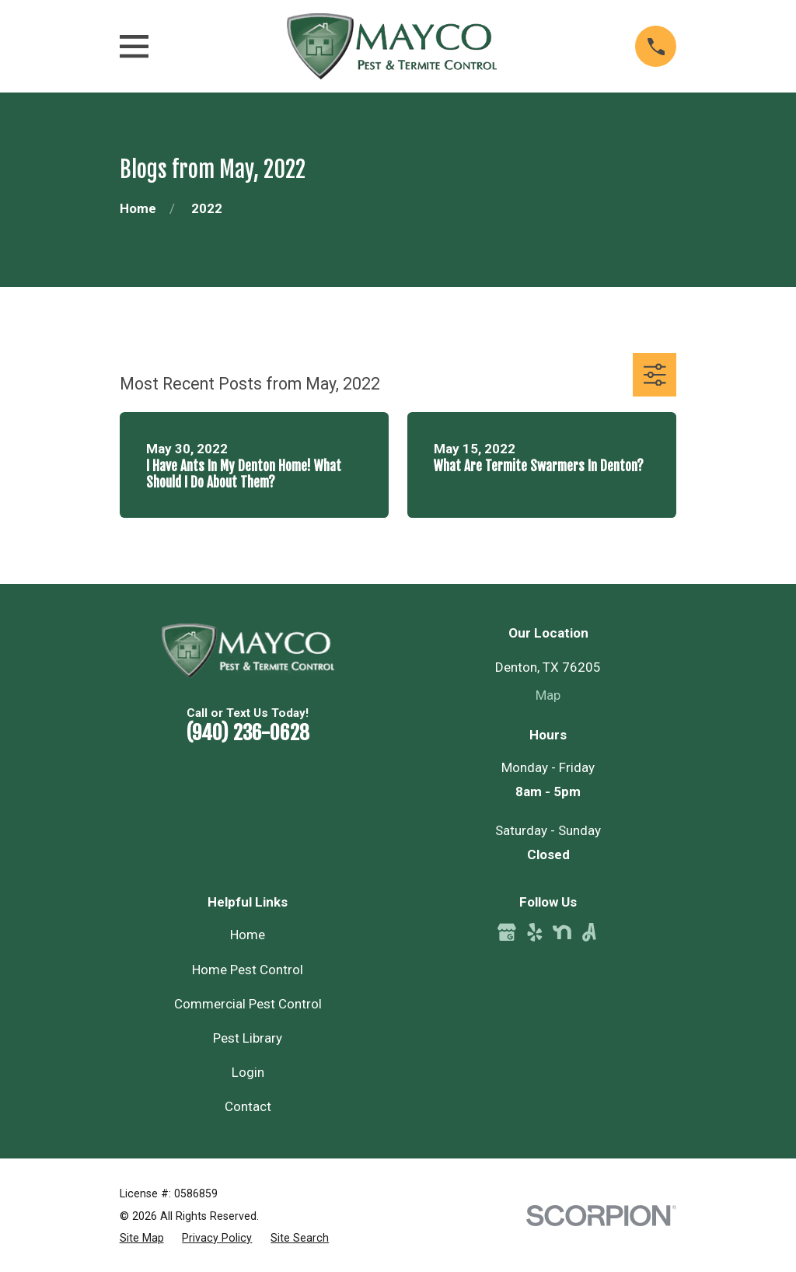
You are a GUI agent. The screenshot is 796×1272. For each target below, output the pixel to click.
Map (548, 695)
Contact (248, 1106)
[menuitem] (142, 1238)
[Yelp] (534, 932)
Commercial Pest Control (248, 1004)
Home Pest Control (247, 969)
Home (247, 934)
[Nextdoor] (562, 932)
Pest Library (247, 1038)
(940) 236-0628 (247, 732)
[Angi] (589, 932)
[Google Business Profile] (507, 932)
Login (248, 1072)
